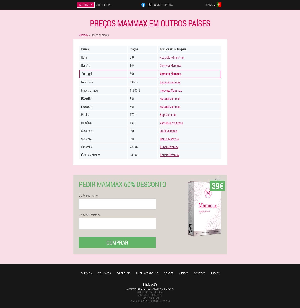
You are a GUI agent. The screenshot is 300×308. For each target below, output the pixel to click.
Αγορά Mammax (170, 98)
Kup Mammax (168, 114)
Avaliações (104, 273)
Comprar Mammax (171, 65)
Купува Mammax (170, 82)
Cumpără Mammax (171, 123)
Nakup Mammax (169, 139)
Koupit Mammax (169, 155)
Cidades (168, 273)
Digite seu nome (88, 195)
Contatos (199, 273)
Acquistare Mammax (172, 57)
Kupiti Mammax (169, 147)
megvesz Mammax (171, 90)
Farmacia (86, 273)
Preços (215, 273)
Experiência (123, 273)
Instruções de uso (147, 273)
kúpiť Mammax (168, 131)
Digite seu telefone (90, 215)
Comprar (117, 242)
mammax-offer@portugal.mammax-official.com (150, 288)
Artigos (183, 273)
